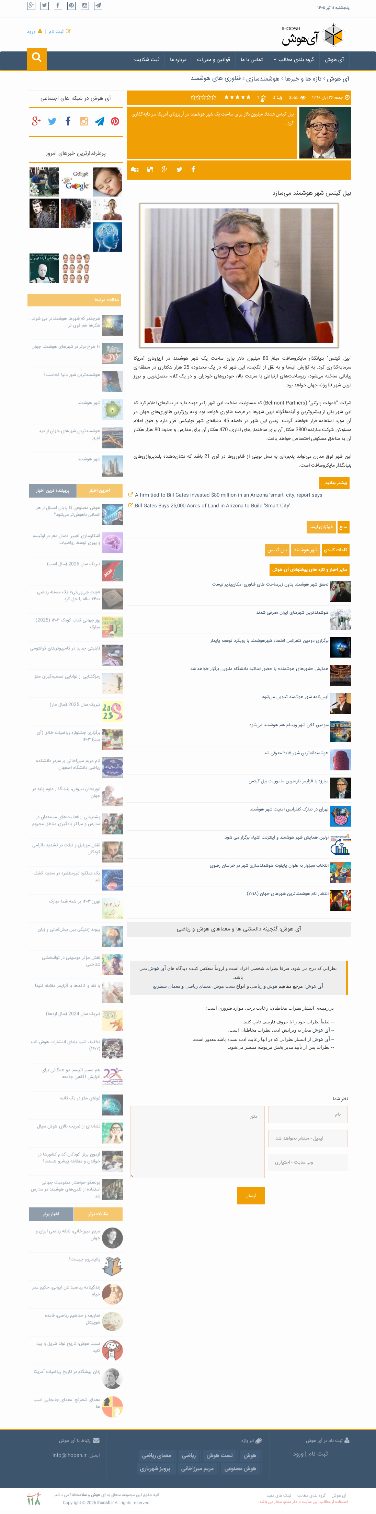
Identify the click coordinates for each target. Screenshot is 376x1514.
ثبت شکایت (146, 60)
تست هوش (224, 986)
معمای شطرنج (166, 986)
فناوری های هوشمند (216, 78)
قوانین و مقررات (213, 60)
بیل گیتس (277, 550)
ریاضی (256, 986)
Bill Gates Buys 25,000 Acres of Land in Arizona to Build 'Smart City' (212, 506)
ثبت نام (56, 32)
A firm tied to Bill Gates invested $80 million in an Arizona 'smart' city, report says (228, 495)
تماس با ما (252, 60)
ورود (31, 32)
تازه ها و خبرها (303, 79)
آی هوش (334, 60)
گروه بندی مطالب (293, 60)
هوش (272, 986)
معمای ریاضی (198, 986)
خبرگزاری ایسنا (321, 527)
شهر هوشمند (306, 550)
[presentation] (296, 1202)
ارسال (251, 1196)
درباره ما (178, 60)
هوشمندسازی (263, 79)
